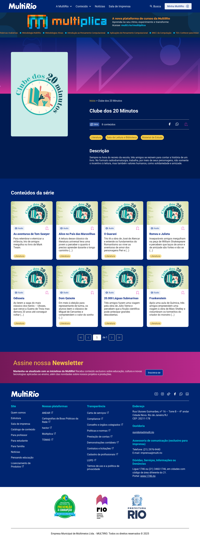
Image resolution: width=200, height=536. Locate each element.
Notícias (100, 6)
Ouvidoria (138, 423)
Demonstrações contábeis (103, 439)
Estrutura (16, 415)
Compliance (95, 416)
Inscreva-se (154, 369)
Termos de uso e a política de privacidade (103, 465)
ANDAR (47, 410)
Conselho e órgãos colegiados (105, 422)
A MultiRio (64, 6)
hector (47, 425)
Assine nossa (48, 360)
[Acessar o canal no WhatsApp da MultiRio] (181, 391)
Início (92, 100)
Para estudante (19, 438)
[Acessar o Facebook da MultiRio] (175, 391)
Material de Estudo (152, 137)
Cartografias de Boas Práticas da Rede (60, 417)
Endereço (138, 403)
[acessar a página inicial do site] (22, 6)
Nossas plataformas (55, 403)
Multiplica (49, 431)
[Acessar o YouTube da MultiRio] (156, 391)
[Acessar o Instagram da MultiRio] (162, 391)
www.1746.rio (147, 473)
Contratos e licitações (100, 445)
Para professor (19, 432)
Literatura (96, 137)
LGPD (91, 457)
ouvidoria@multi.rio (143, 429)
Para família (18, 443)
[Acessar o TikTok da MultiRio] (169, 391)
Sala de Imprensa (119, 6)
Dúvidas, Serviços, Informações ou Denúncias (154, 459)
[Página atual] (97, 335)
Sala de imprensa (20, 421)
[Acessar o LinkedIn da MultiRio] (187, 391)
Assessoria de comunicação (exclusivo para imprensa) (160, 439)
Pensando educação (22, 454)
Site (13, 403)
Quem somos (18, 409)
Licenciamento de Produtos (20, 462)
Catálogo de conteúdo (23, 426)
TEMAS (47, 437)
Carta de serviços (98, 410)
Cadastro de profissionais (102, 451)
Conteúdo (83, 6)
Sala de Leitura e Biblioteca (122, 137)
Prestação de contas (100, 433)
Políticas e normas (99, 428)
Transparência (96, 403)
